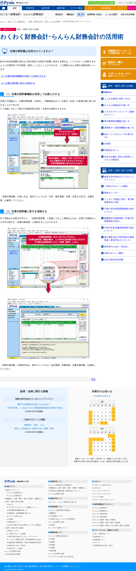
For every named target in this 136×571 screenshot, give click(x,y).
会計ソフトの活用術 (52, 21)
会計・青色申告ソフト (102, 534)
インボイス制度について (58, 528)
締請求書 (53, 550)
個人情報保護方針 (31, 566)
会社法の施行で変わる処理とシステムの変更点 (24, 525)
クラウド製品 (77, 8)
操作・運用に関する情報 (14, 501)
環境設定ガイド (111, 150)
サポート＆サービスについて (104, 500)
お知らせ (97, 488)
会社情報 (7, 566)
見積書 (52, 539)
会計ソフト (11, 486)
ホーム (2, 21)
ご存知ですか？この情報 (116, 186)
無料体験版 (106, 8)
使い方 (81, 14)
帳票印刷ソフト (56, 532)
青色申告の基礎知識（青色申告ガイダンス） (65, 491)
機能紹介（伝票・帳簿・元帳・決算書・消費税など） (25, 498)
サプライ (97, 542)
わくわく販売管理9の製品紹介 (60, 510)
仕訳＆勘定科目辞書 (113, 259)
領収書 (52, 548)
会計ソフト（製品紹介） (17, 21)
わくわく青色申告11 (101, 514)
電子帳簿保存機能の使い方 (117, 121)
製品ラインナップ (12, 490)
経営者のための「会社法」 (117, 246)
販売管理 (46, 8)
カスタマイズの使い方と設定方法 (61, 556)
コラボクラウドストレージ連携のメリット (23, 507)
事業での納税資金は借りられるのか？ (34, 404)
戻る (93, 379)
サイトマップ (76, 566)
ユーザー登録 (98, 497)
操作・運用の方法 (35, 21)
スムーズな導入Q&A (15, 516)
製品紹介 (59, 14)
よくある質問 (111, 14)
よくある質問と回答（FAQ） (118, 99)
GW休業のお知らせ (102, 396)
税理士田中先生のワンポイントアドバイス (23, 536)
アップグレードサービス (102, 494)
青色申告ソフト (56, 481)
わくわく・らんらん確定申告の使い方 (63, 502)
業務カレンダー (111, 193)
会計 (15, 8)
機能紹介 (71, 14)
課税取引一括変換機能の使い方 (119, 128)
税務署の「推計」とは (34, 425)
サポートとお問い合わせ (102, 485)
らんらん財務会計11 (15, 495)
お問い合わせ (18, 566)
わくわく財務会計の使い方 (117, 105)
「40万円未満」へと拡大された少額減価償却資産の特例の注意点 (34, 408)
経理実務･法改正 (94, 14)
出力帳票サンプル (56, 516)
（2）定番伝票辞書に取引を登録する (17, 83)
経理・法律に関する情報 (14, 528)
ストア (120, 8)
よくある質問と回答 (13, 551)
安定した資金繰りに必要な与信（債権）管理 (34, 428)
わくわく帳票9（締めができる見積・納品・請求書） (112, 525)
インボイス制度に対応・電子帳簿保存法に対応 (24, 539)
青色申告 (30, 8)
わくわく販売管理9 (100, 517)
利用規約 (65, 566)
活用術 (107, 144)
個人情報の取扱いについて (50, 566)
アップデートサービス (102, 491)
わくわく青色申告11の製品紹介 (61, 485)
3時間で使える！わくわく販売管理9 (62, 519)
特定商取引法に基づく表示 (103, 545)
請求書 (52, 545)
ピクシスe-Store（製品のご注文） (107, 530)
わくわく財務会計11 (15, 493)
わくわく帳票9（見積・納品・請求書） (107, 522)
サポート (92, 8)
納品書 (52, 542)
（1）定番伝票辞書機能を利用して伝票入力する (23, 76)
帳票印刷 (61, 8)
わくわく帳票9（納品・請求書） (105, 520)
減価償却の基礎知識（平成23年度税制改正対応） (25, 542)
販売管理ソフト (56, 507)
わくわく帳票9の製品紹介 (59, 536)
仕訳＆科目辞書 (127, 14)
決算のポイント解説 (113, 253)
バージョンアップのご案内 (101, 3)
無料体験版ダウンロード (103, 504)
